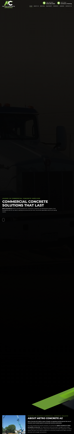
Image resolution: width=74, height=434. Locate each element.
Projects (55, 6)
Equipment (49, 6)
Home (30, 6)
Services (42, 6)
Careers (62, 6)
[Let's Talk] (58, 3)
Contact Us (69, 6)
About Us (36, 6)
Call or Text (49, 2)
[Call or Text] (44, 3)
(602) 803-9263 (50, 3)
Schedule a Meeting (66, 3)
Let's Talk (63, 2)
